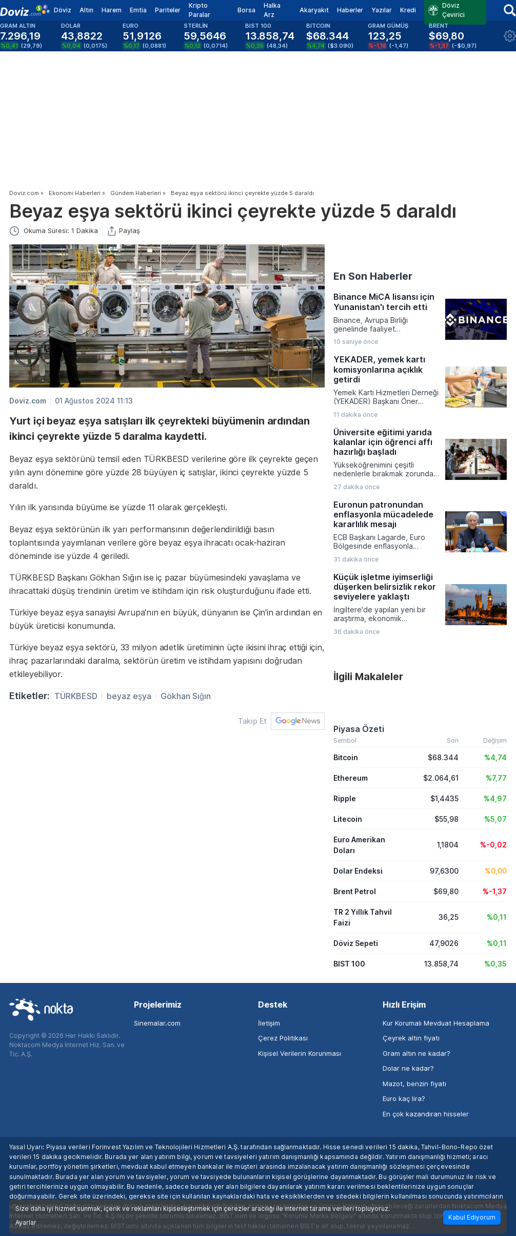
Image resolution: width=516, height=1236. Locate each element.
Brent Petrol (354, 891)
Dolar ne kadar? (408, 1068)
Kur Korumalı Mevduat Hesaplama (436, 1023)
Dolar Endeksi (358, 870)
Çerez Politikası (283, 1038)
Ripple (344, 798)
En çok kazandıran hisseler (426, 1114)
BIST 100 (349, 963)
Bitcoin (345, 757)
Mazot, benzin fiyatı (414, 1083)
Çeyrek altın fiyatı (411, 1038)
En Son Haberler (372, 276)
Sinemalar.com (157, 1023)
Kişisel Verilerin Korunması (299, 1053)
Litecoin (347, 819)
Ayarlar (25, 1223)
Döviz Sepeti (355, 943)
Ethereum (350, 778)
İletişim (269, 1023)
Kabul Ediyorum (471, 1217)
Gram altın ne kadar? (416, 1053)
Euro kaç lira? (404, 1098)
